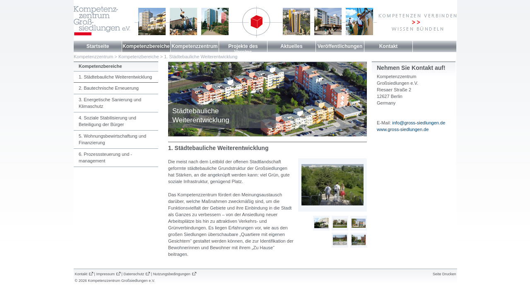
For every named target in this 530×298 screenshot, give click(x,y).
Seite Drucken (444, 274)
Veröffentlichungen (340, 46)
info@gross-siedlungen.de (418, 122)
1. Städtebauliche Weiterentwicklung (200, 56)
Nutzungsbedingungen (171, 274)
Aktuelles (291, 46)
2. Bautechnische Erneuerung (109, 88)
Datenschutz (133, 274)
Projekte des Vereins (243, 49)
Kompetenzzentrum (194, 46)
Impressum (105, 274)
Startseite (98, 46)
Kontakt (388, 46)
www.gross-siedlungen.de (403, 129)
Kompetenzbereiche (146, 46)
